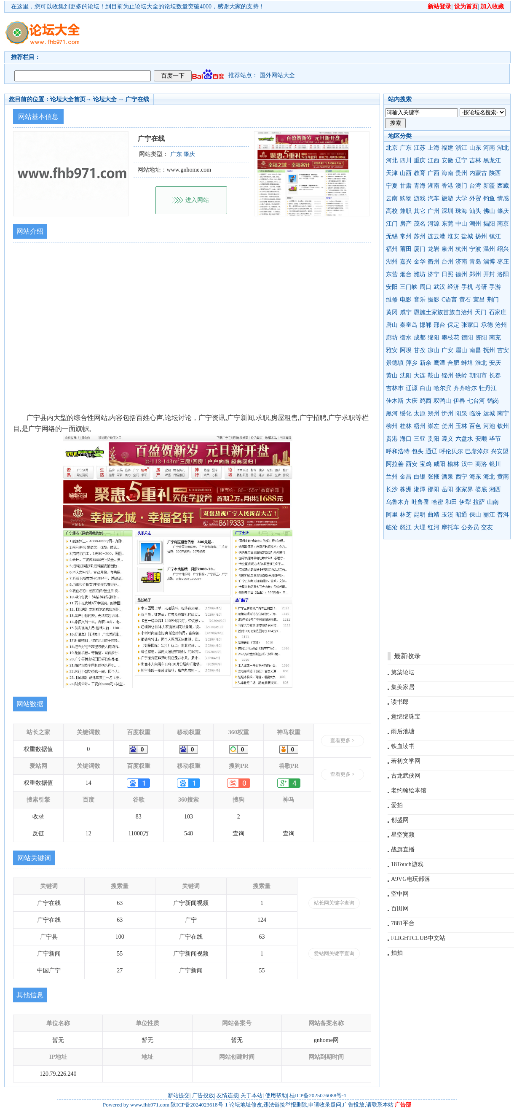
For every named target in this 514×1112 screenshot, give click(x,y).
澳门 (461, 186)
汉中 (467, 464)
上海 (433, 148)
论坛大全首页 (68, 99)
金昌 (406, 477)
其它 (420, 211)
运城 (489, 413)
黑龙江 (492, 160)
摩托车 (450, 527)
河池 (489, 426)
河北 (392, 160)
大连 (420, 375)
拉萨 (479, 502)
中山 (461, 224)
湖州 (392, 261)
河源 (433, 224)
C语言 (449, 299)
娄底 (481, 489)
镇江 (495, 236)
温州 (489, 249)
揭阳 (489, 224)
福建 (447, 148)
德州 (461, 274)
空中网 (400, 894)
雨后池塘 (403, 731)
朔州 (433, 413)
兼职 (406, 211)
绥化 (406, 413)
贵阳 (433, 439)
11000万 (138, 833)
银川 (495, 464)
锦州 (447, 375)
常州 (406, 236)
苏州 (420, 236)
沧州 (501, 325)
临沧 (392, 527)
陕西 (495, 173)
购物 (406, 198)
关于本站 (251, 1095)
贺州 (447, 426)
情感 (503, 198)
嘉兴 (406, 261)
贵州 (461, 173)
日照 (447, 274)
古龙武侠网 (405, 776)
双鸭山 (442, 401)
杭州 (461, 249)
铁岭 (461, 375)
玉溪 (447, 515)
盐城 (467, 236)
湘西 (495, 489)
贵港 (392, 439)
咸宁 (406, 312)
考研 (481, 287)
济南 (461, 261)
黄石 (465, 299)
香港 (447, 186)
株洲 (406, 489)
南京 (503, 224)
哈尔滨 (442, 388)
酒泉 (447, 477)
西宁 (461, 477)
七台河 (476, 401)
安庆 (495, 363)
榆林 (453, 464)
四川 (406, 160)
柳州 (392, 426)
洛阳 (503, 274)
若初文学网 (405, 761)
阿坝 (406, 350)
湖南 (433, 186)
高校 (392, 211)
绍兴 (503, 249)
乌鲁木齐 (398, 502)
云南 (392, 198)
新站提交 (179, 1095)
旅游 (447, 198)
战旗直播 (403, 849)
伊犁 (465, 502)
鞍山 (433, 375)
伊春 (459, 401)
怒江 (406, 527)
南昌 (475, 350)
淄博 (489, 261)
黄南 (503, 477)
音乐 (420, 299)
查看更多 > (342, 740)
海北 (489, 477)
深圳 (447, 211)
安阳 (392, 287)
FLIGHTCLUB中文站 (418, 938)
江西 (433, 160)
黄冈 (392, 312)
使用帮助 (276, 1095)
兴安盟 (500, 451)
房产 (406, 224)
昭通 (461, 515)
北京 (392, 148)
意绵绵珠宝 (405, 717)
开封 (489, 274)
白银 (420, 477)
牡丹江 (488, 388)
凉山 (433, 350)
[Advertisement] (129, 39)
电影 (406, 299)
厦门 (420, 249)
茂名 (420, 224)
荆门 (493, 299)
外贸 (475, 198)
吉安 (503, 350)
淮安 (453, 236)
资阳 (481, 337)
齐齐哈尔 (465, 388)
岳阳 (447, 489)
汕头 (475, 211)
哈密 (437, 502)
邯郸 (425, 325)
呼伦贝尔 (451, 451)
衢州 (433, 261)
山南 (493, 502)
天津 (392, 173)
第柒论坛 (403, 672)
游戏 (420, 198)
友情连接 (227, 1095)
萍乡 (412, 363)
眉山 (461, 350)
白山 (425, 388)
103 (188, 816)
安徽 (447, 160)
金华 (420, 261)
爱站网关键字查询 (334, 953)
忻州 (447, 413)
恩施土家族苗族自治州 (443, 312)
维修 (392, 299)
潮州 (475, 224)
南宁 (503, 413)
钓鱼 (489, 198)
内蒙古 (478, 173)
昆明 (420, 515)
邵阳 (433, 489)
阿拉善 (395, 464)
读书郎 (400, 702)
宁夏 (392, 186)
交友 (487, 527)
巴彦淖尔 (477, 451)
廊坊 (392, 337)
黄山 (392, 375)
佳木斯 (395, 401)
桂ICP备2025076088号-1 (317, 1095)
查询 (238, 833)
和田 (451, 502)
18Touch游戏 (407, 864)
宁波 (475, 249)
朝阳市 (478, 375)
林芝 (406, 515)
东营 (392, 274)
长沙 (392, 489)
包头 (417, 451)
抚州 (489, 350)
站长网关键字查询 (334, 903)
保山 (475, 515)
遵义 (447, 439)
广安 (447, 350)
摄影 (433, 299)
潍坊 (420, 274)
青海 (420, 186)
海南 (447, 173)
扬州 (481, 236)
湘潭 (420, 489)
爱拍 (397, 805)
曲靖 (433, 515)
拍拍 (397, 953)
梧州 (420, 426)
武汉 (439, 287)
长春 (495, 375)
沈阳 (406, 375)
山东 (475, 148)
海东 (475, 477)
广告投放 (203, 1095)
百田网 (400, 908)
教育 (420, 173)
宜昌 (479, 299)
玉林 (461, 426)
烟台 (406, 274)
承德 (487, 325)
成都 (420, 337)
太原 (420, 413)
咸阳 (439, 464)
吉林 (475, 160)
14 (88, 783)
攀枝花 (450, 337)
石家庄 (497, 312)
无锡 (392, 236)
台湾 (475, 186)
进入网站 (197, 200)
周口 (425, 287)
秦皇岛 (409, 325)
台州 (447, 261)
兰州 (392, 477)
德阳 (467, 337)
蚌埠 (467, 363)
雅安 (392, 350)
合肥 (453, 363)
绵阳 (433, 337)
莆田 (406, 249)
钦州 (503, 426)
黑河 (392, 413)
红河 (433, 527)
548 (188, 833)
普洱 (503, 515)
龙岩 (433, 249)
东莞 (447, 224)
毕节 (495, 439)
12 (88, 833)
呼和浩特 (398, 451)
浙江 (461, 148)
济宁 (433, 274)
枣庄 (503, 261)
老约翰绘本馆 (408, 790)
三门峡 (409, 287)
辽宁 (461, 160)
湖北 (503, 148)
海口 (406, 439)
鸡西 (425, 401)
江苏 (420, 148)
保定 (453, 325)
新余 (425, 363)
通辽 (431, 451)
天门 (481, 312)
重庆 (420, 160)
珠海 (461, 211)
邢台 (439, 325)
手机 (467, 287)
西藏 (503, 186)
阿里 (392, 515)
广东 (406, 148)
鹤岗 (493, 401)
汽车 (433, 198)
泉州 (447, 249)
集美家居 (403, 687)
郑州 (475, 274)
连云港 (436, 236)
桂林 (406, 426)
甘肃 (406, 186)
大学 (461, 198)
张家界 (464, 489)
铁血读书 (403, 746)
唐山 (392, 325)
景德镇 (395, 363)
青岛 (475, 261)
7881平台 (403, 923)
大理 (420, 527)
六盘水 (464, 439)
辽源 (412, 388)
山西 (406, 173)
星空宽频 (403, 835)
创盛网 (400, 820)
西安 (412, 464)
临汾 (475, 413)
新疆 (489, 186)
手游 (495, 287)
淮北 (481, 363)
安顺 (481, 439)
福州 (392, 249)
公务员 (470, 527)
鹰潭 (439, 363)
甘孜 (420, 350)
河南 (489, 148)
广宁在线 (137, 99)
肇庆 (503, 211)
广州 (433, 211)
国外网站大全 (277, 75)
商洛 (481, 464)
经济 (453, 287)
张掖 (433, 477)
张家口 (470, 325)
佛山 (489, 211)
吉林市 (395, 388)
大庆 (412, 401)
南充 (495, 337)
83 (139, 816)
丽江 (489, 515)
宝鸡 (425, 464)
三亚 (420, 439)
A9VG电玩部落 (410, 879)
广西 (433, 173)
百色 (475, 426)
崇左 (433, 426)
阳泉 (461, 413)
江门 (392, 224)
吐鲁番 (420, 502)
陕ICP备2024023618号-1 (199, 1104)
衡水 (406, 337)
